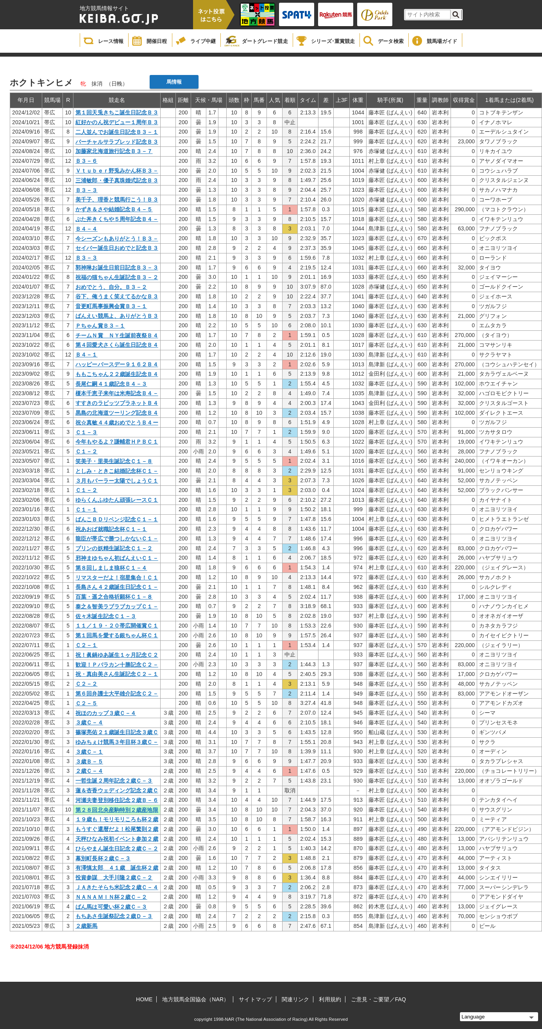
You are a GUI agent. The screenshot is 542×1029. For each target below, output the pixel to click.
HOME (144, 999)
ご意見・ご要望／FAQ (378, 999)
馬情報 (174, 82)
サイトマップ (255, 999)
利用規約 (330, 999)
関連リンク (295, 999)
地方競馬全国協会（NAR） (195, 999)
